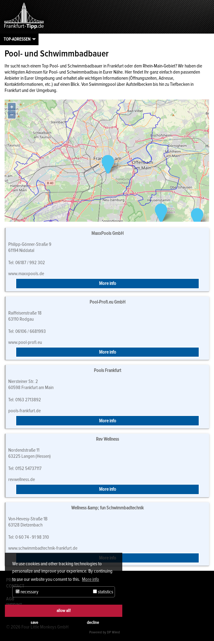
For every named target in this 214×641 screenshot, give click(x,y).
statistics (103, 592)
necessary (27, 592)
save (34, 622)
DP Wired (113, 632)
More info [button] (90, 579)
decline (93, 622)
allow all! (64, 610)
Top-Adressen (17, 39)
